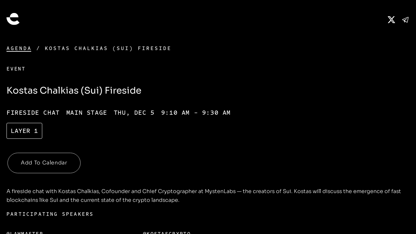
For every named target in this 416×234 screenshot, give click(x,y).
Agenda (19, 48)
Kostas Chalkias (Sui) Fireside (108, 48)
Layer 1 (24, 131)
